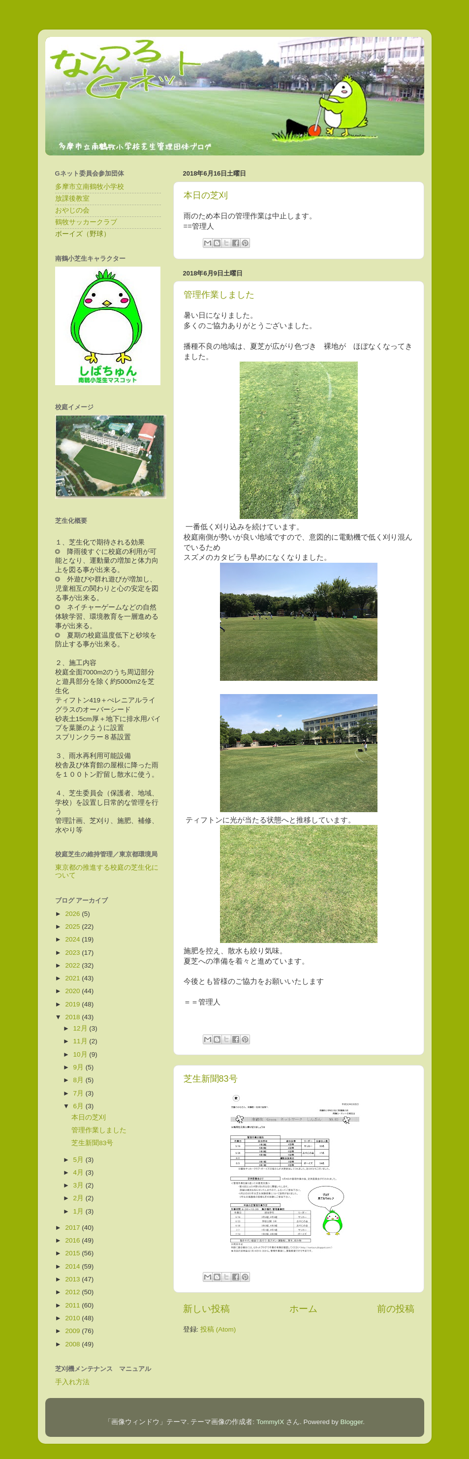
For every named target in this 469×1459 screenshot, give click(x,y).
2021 (73, 978)
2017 (73, 1227)
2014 (73, 1266)
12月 (81, 1028)
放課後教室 (72, 198)
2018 (73, 1017)
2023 (73, 952)
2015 (73, 1253)
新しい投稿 (206, 1309)
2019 (73, 1004)
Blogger (352, 1422)
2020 (73, 991)
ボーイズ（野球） (82, 234)
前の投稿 (395, 1309)
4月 (79, 1172)
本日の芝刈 (206, 195)
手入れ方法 (72, 1382)
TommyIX (270, 1422)
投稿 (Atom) (218, 1329)
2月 (79, 1198)
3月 (79, 1185)
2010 (73, 1318)
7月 (79, 1093)
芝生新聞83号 (211, 1079)
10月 (81, 1054)
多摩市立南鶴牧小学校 (89, 186)
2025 (73, 926)
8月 (79, 1080)
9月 (79, 1067)
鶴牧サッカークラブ (86, 222)
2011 (73, 1305)
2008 (73, 1344)
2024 (73, 939)
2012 (73, 1292)
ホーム (303, 1309)
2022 (73, 965)
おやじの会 (72, 210)
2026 (73, 913)
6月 (79, 1106)
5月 (79, 1159)
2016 (73, 1240)
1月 (79, 1211)
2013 (73, 1279)
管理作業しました (219, 295)
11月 (81, 1041)
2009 (73, 1331)
